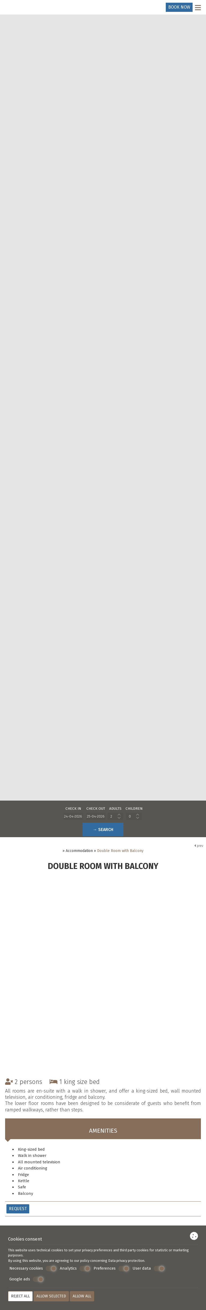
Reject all (20, 1296)
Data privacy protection (126, 1261)
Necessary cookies (32, 1268)
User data (148, 1268)
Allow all (82, 1296)
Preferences (111, 1268)
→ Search (103, 830)
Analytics (75, 1268)
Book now (179, 7)
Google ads (26, 1279)
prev (198, 847)
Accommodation (79, 852)
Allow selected (51, 1296)
